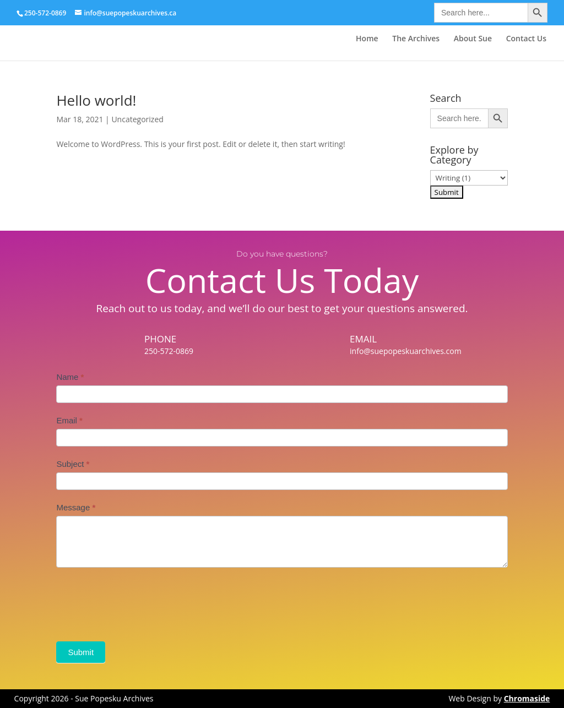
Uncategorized (137, 119)
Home (367, 39)
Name (70, 377)
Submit (81, 652)
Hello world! (96, 100)
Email (69, 420)
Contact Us (526, 39)
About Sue (473, 39)
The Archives (416, 39)
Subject (72, 464)
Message (75, 507)
